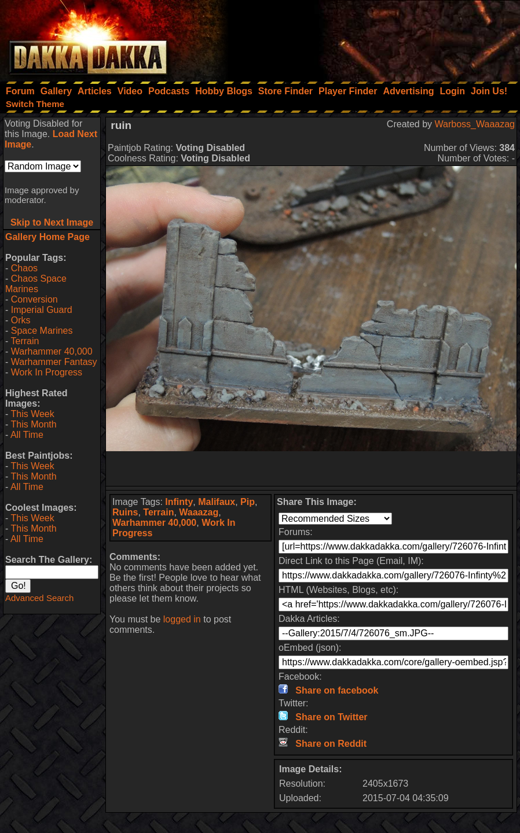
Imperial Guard (41, 310)
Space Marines (42, 331)
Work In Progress (46, 372)
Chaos (24, 268)
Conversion (34, 299)
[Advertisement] (364, 37)
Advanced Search (39, 598)
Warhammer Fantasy (54, 362)
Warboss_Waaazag (475, 124)
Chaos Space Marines (36, 284)
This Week (32, 414)
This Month (33, 424)
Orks (21, 320)
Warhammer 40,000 (52, 351)
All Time (26, 435)
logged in (182, 619)
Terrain (24, 341)
